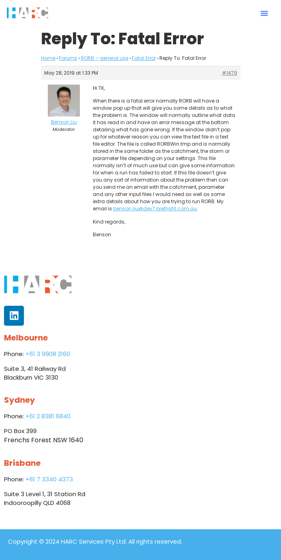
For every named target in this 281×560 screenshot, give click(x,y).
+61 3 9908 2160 (48, 354)
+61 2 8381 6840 (48, 416)
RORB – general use (104, 58)
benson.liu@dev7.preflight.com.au (155, 208)
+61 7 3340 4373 (49, 479)
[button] (264, 13)
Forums (68, 58)
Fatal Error (144, 58)
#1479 (229, 72)
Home (48, 58)
